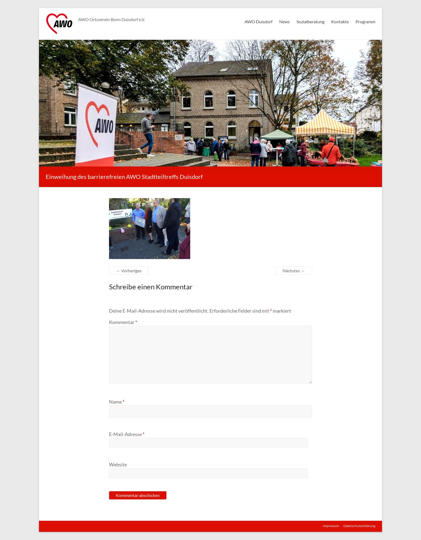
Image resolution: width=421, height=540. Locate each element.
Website (118, 464)
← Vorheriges (129, 270)
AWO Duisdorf (258, 21)
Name (116, 402)
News (284, 21)
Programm (365, 21)
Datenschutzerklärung (359, 526)
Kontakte (340, 21)
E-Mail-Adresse (126, 434)
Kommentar (123, 322)
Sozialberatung (310, 21)
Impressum (331, 526)
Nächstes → (293, 270)
